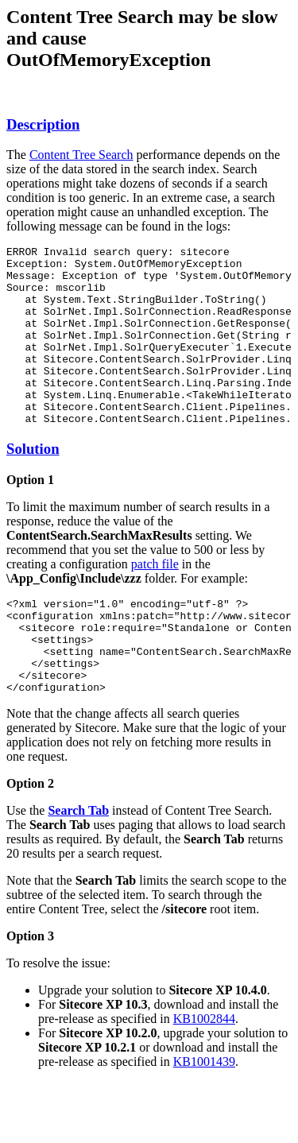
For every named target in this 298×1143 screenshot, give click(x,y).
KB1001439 (204, 1116)
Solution (33, 484)
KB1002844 (204, 1073)
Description (42, 124)
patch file (155, 599)
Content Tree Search (81, 154)
